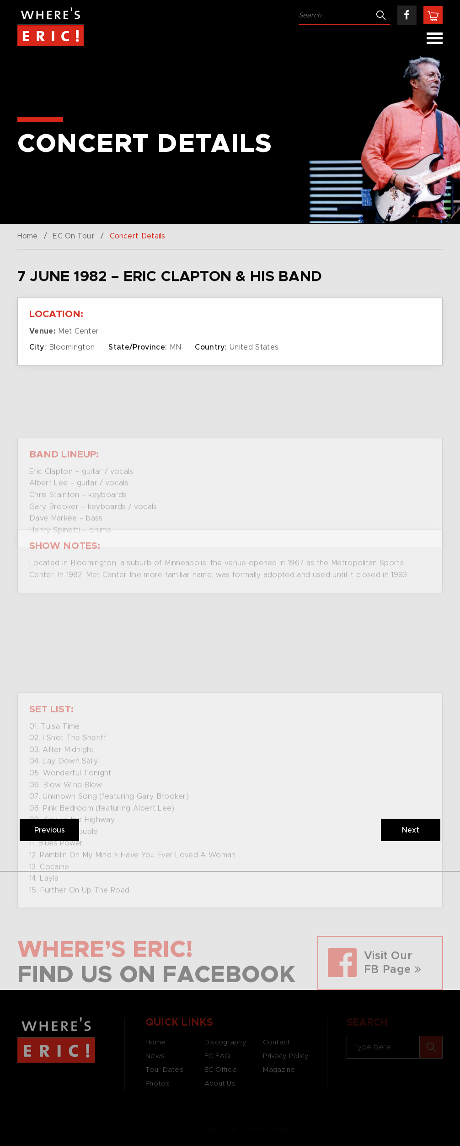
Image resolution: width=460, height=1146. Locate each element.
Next (410, 830)
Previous (49, 830)
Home (27, 236)
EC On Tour (73, 236)
